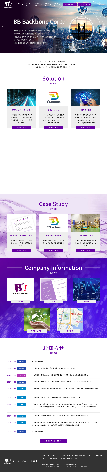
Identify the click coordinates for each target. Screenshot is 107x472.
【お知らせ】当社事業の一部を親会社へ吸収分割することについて (54, 368)
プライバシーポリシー (48, 455)
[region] (53, 26)
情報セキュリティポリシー (82, 455)
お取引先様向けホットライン (69, 458)
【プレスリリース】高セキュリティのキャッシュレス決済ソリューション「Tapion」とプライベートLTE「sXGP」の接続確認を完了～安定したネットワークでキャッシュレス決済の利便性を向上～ (65, 406)
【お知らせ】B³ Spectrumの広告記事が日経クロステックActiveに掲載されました (60, 375)
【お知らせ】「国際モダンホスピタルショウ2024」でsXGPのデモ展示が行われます (60, 416)
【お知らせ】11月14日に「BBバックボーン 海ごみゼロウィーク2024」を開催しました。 (62, 382)
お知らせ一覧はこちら (53, 441)
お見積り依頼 (69, 4)
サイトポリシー (66, 455)
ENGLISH (99, 4)
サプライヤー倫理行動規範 (49, 458)
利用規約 (82, 466)
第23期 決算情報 (37, 431)
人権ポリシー (98, 455)
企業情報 (37, 4)
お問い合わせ (83, 4)
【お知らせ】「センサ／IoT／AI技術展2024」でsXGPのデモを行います (56, 397)
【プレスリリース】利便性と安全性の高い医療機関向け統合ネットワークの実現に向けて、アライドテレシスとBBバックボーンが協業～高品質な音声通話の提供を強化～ (65, 423)
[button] (2, 26)
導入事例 (47, 4)
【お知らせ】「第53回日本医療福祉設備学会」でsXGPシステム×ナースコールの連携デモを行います (65, 389)
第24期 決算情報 (37, 361)
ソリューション (16, 4)
